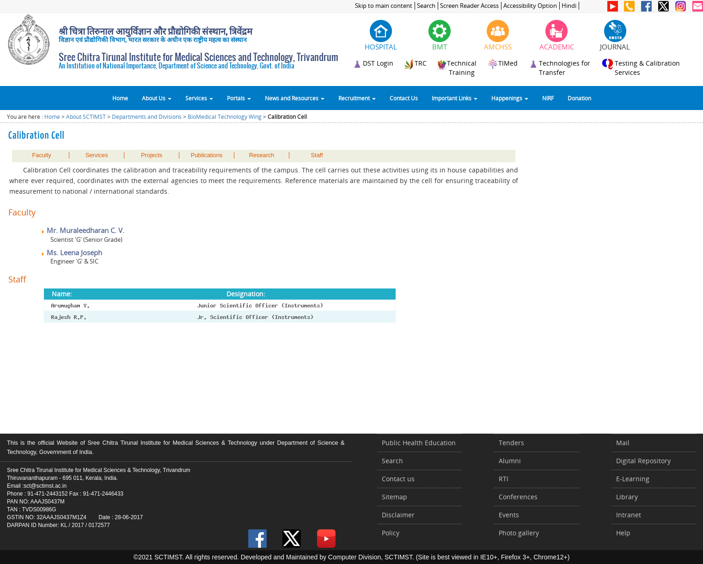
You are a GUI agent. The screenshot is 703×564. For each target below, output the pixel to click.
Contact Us (404, 98)
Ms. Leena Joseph (71, 252)
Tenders (511, 442)
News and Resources (294, 98)
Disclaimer (398, 514)
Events (509, 514)
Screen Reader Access (469, 6)
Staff (317, 155)
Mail (623, 442)
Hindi (569, 6)
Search (426, 6)
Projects (151, 155)
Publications (207, 155)
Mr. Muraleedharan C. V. (82, 230)
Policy (390, 532)
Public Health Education (419, 442)
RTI (503, 478)
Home (120, 98)
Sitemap (394, 496)
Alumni (510, 460)
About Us (156, 98)
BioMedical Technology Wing (225, 117)
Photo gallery (519, 532)
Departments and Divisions (147, 117)
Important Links (454, 98)
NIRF (548, 98)
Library (627, 496)
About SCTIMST (86, 117)
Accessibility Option (530, 6)
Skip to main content (383, 6)
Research (262, 155)
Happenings (509, 98)
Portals (239, 98)
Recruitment (357, 98)
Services (199, 98)
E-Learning (632, 478)
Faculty (41, 155)
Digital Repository (643, 460)
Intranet (628, 514)
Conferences (518, 496)
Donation (579, 98)
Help (623, 532)
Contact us (398, 478)
